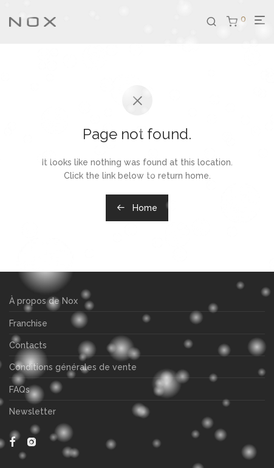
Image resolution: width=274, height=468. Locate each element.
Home (137, 208)
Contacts (28, 345)
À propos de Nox (43, 301)
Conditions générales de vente (73, 367)
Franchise (28, 323)
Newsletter (32, 411)
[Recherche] (216, 22)
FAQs (19, 389)
